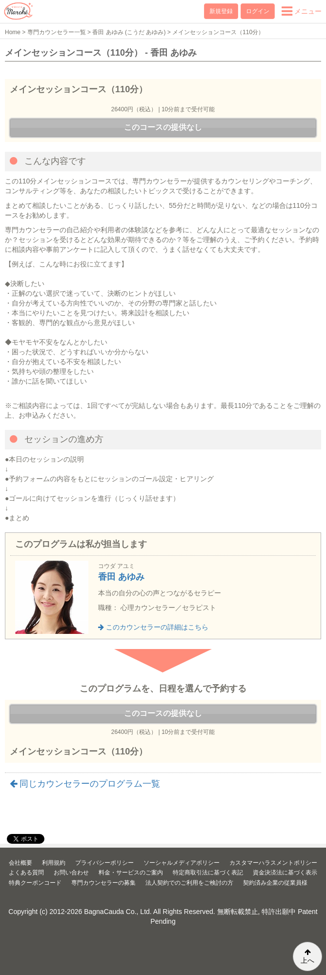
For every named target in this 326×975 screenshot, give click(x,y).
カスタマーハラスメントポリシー (273, 862)
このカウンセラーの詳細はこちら (153, 627)
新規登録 (221, 11)
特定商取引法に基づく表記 (208, 872)
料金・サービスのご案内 (131, 872)
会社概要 (20, 862)
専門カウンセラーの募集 (103, 882)
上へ (307, 956)
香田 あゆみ (121, 577)
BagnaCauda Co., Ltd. (118, 911)
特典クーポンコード (35, 882)
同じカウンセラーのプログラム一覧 (85, 784)
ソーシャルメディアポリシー (181, 862)
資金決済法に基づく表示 (285, 872)
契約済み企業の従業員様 (275, 882)
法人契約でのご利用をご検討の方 (189, 882)
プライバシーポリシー (104, 862)
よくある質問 (26, 872)
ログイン (257, 11)
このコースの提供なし (163, 127)
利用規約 (53, 862)
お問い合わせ (71, 872)
